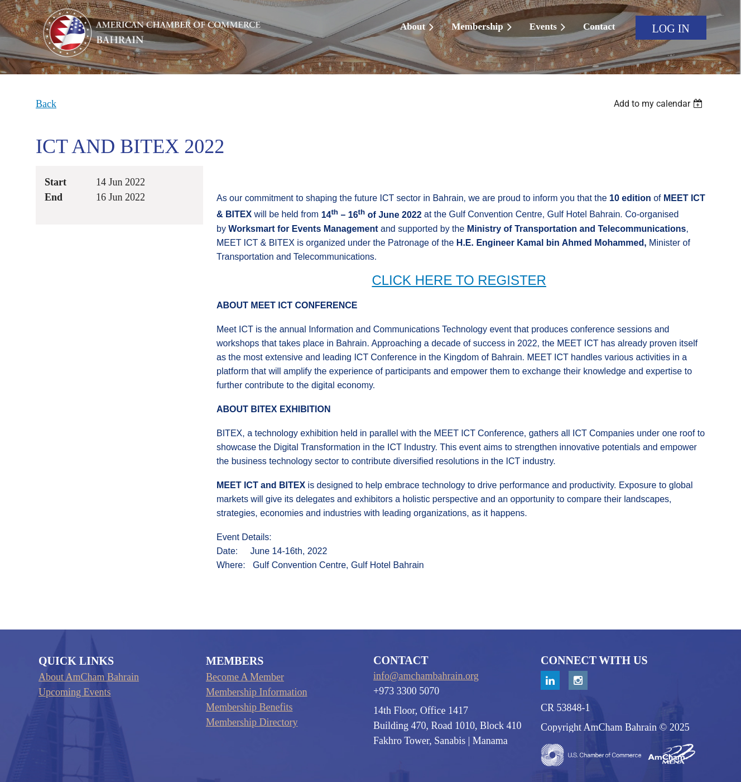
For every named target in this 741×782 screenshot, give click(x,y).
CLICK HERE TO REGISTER (459, 280)
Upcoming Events (74, 692)
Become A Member (245, 677)
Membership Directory (251, 722)
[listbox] (659, 104)
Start (55, 182)
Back (46, 103)
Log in (671, 28)
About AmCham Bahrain (89, 677)
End (53, 197)
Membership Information (256, 692)
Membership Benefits (249, 707)
